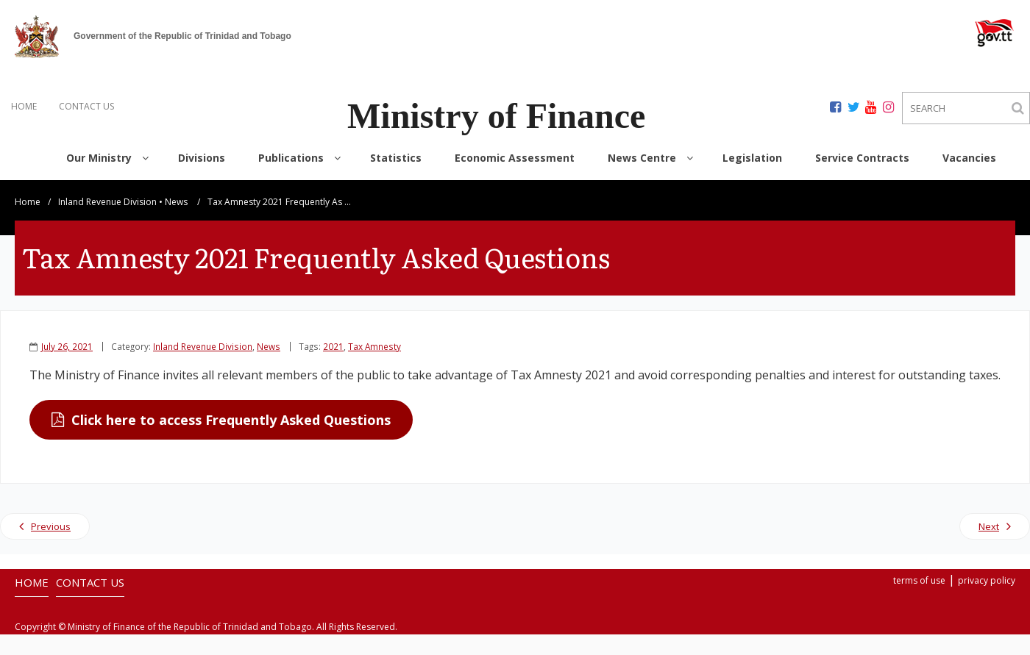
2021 (333, 346)
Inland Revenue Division (107, 202)
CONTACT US (86, 106)
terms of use (919, 580)
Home (27, 202)
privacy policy (986, 580)
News (176, 202)
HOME (24, 106)
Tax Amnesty (374, 346)
